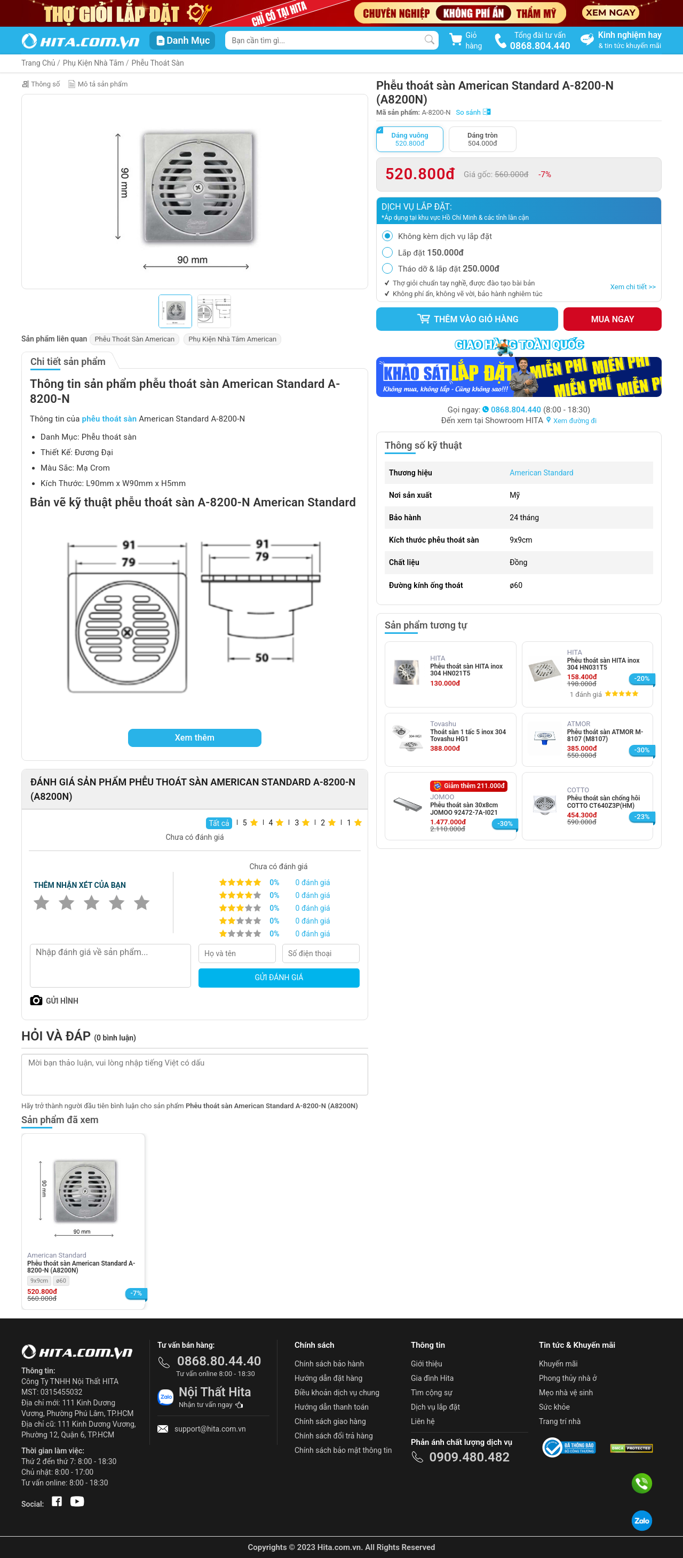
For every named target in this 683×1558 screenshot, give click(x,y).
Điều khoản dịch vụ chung (337, 1392)
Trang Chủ (38, 63)
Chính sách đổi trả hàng (334, 1436)
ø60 (61, 1280)
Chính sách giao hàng (330, 1421)
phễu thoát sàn (109, 419)
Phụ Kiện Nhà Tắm (93, 63)
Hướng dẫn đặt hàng (328, 1378)
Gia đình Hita (432, 1378)
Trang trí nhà (560, 1421)
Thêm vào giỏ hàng (467, 319)
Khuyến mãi (558, 1364)
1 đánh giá (586, 694)
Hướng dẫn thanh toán (332, 1407)
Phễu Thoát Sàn (158, 63)
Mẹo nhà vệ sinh (566, 1392)
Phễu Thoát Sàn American (134, 339)
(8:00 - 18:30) (536, 410)
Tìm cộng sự (431, 1392)
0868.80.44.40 (219, 1361)
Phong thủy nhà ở (568, 1378)
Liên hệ (423, 1421)
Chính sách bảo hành (329, 1364)
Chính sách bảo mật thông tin (343, 1450)
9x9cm (39, 1280)
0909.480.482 (469, 1457)
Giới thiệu (426, 1364)
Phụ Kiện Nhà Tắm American (232, 339)
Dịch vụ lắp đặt (435, 1407)
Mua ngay (612, 319)
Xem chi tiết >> (633, 287)
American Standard (541, 472)
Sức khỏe (554, 1407)
